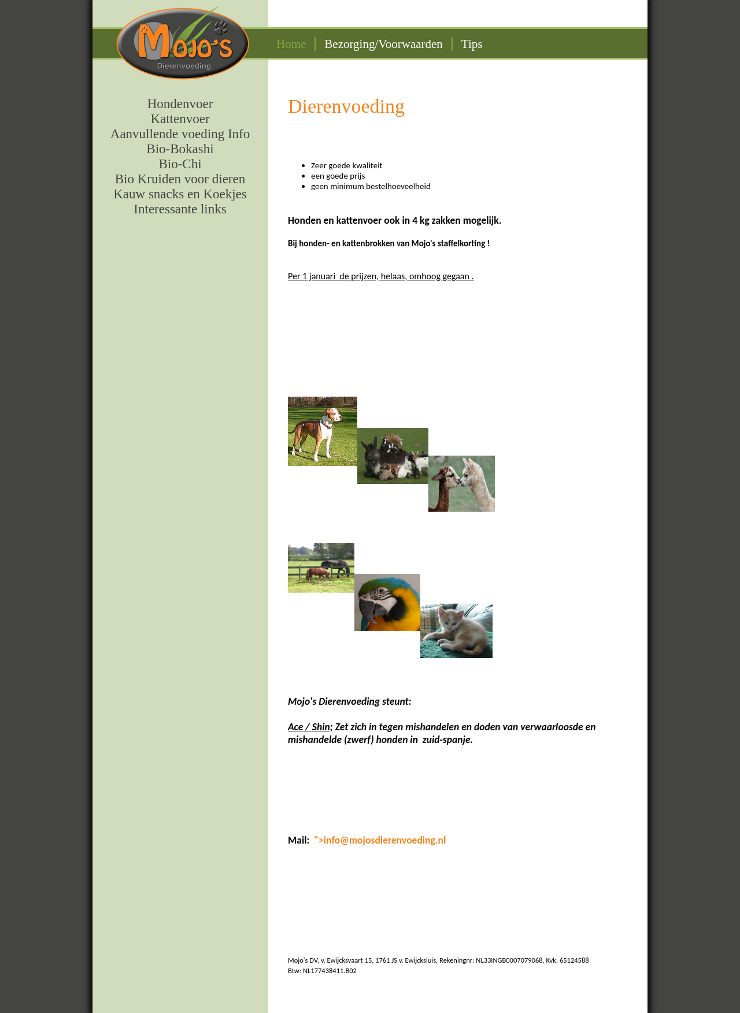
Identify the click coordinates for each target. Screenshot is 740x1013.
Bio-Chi (179, 164)
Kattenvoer (179, 119)
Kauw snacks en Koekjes (180, 194)
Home (291, 44)
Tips (472, 44)
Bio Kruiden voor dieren (180, 179)
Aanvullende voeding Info (180, 134)
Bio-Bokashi (179, 149)
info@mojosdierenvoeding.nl (385, 840)
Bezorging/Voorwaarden (383, 44)
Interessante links (180, 209)
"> (318, 840)
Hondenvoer (180, 104)
